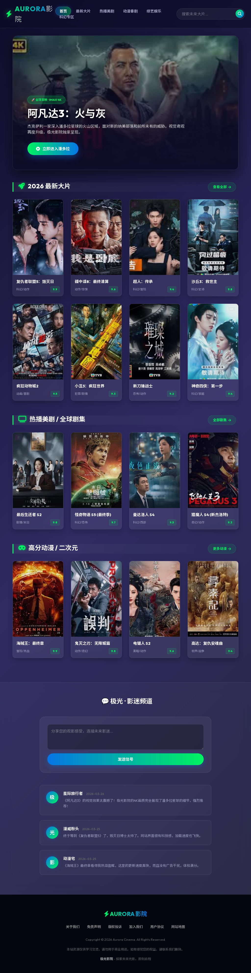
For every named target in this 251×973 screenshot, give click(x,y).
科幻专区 (66, 17)
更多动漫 (222, 548)
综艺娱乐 (154, 11)
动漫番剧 (130, 11)
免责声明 (94, 927)
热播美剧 (107, 11)
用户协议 (157, 927)
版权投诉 (115, 927)
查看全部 (222, 187)
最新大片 (83, 11)
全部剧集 (222, 420)
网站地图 (178, 927)
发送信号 (125, 759)
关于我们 (73, 927)
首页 (63, 11)
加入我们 (136, 927)
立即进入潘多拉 (53, 148)
